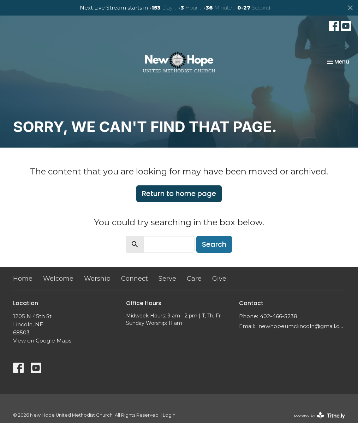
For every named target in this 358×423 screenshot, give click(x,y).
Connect (134, 278)
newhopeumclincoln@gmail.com (301, 326)
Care (194, 278)
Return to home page (179, 193)
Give (219, 278)
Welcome (58, 278)
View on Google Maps (42, 340)
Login (169, 415)
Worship (97, 278)
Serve (167, 278)
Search (214, 244)
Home (22, 278)
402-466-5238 (278, 316)
